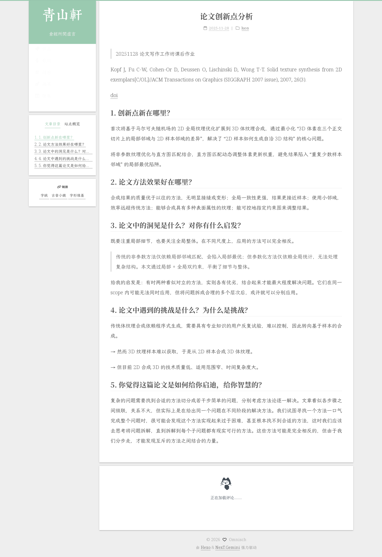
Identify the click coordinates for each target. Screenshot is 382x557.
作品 (42, 54)
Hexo (206, 547)
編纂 (42, 89)
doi (114, 90)
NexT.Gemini (227, 547)
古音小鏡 (58, 195)
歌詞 (42, 66)
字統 (44, 195)
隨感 (42, 78)
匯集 (42, 101)
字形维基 (77, 195)
